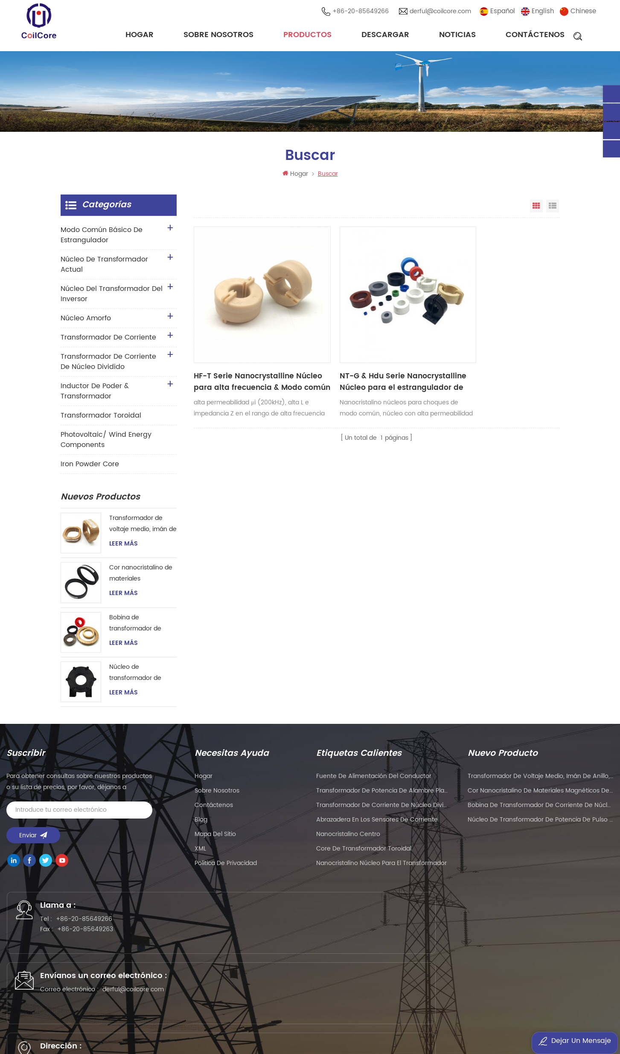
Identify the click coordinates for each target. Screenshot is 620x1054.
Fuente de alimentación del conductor (373, 780)
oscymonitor (545, 1026)
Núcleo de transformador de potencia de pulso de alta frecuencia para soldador (140, 677)
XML (200, 853)
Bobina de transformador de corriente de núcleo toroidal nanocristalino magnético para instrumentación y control (142, 627)
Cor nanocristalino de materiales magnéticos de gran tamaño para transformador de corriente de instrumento (140, 578)
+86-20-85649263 (95, 939)
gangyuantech (235, 1015)
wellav (162, 1015)
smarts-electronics (379, 1026)
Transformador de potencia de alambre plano (383, 795)
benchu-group (324, 1037)
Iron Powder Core (90, 467)
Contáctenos (535, 36)
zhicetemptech (275, 1037)
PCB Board (278, 1015)
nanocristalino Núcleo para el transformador (381, 867)
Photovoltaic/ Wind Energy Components (106, 443)
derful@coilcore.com (443, 12)
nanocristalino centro (348, 838)
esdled (511, 1026)
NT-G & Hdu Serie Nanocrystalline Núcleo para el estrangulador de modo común (328, 333)
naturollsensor (325, 1026)
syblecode (193, 1015)
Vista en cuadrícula (536, 209)
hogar (203, 780)
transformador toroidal (101, 419)
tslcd (101, 1026)
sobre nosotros (218, 36)
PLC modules (554, 1015)
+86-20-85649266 (363, 12)
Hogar (139, 36)
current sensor (590, 1026)
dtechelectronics (234, 1026)
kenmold (403, 1015)
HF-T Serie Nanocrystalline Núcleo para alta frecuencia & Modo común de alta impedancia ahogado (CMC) (235, 333)
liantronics (370, 1015)
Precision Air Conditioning (110, 1015)
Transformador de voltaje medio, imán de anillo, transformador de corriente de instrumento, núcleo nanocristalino (143, 528)
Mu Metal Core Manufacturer (487, 1015)
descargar (385, 36)
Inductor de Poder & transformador (95, 395)
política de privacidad (226, 867)
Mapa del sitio (215, 838)
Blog (201, 824)
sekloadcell (281, 1026)
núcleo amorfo (86, 322)
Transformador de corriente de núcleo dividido (108, 365)
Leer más (123, 547)
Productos (307, 36)
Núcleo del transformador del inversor (112, 297)
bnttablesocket (435, 1026)
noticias (457, 36)
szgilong (125, 1026)
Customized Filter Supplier (50, 1026)
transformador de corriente (108, 341)
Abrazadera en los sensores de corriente (377, 824)
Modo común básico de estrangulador (102, 239)
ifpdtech (192, 1026)
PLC (343, 1015)
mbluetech (479, 1026)
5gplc (430, 1015)
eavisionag (316, 1015)
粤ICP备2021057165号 (478, 987)
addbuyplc (158, 1026)
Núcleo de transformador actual (104, 268)
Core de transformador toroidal (363, 853)
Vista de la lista (552, 209)
